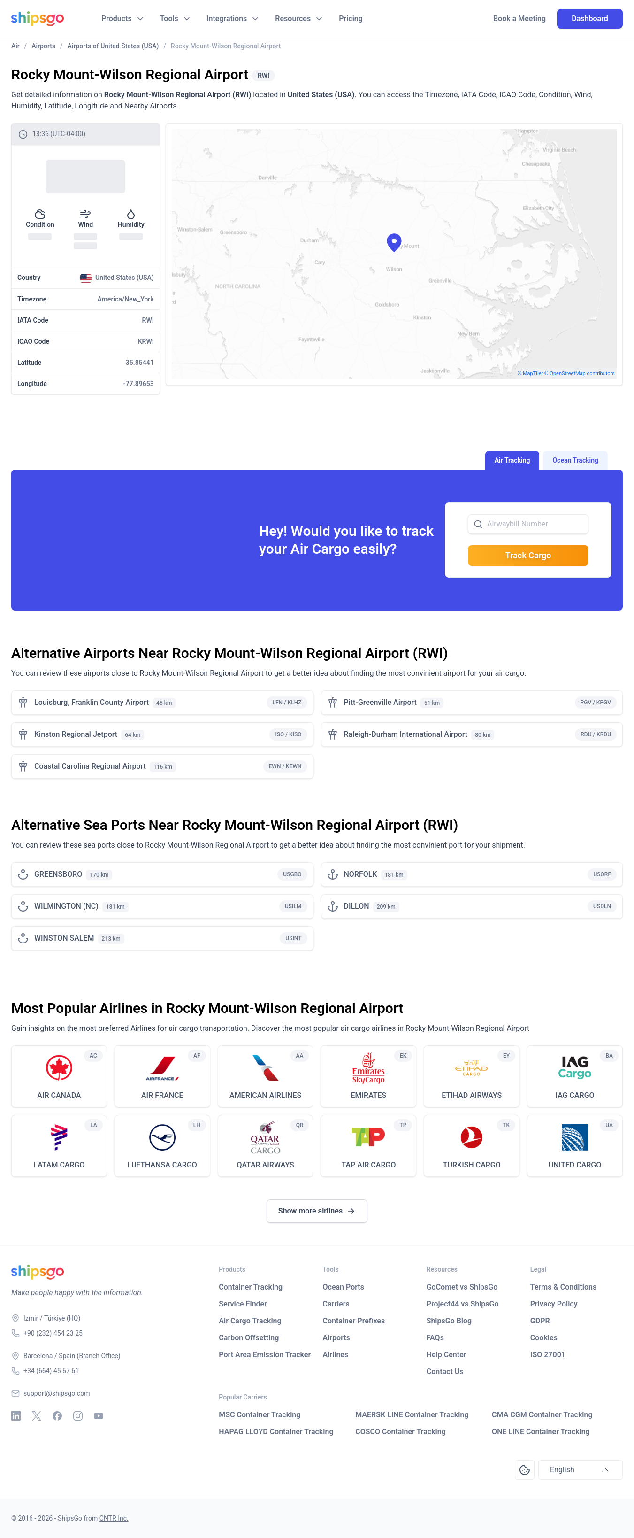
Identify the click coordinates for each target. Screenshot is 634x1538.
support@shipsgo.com (56, 1393)
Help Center (446, 1354)
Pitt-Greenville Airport (380, 702)
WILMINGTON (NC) (66, 906)
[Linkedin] (16, 1416)
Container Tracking (251, 1287)
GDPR (540, 1320)
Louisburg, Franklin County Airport (91, 702)
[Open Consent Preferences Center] (525, 1470)
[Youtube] (98, 1416)
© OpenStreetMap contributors (579, 374)
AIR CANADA (59, 1095)
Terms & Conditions (563, 1287)
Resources (293, 18)
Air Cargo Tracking (250, 1320)
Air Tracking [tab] (512, 460)
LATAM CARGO (58, 1164)
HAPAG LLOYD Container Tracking (276, 1431)
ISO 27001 (547, 1354)
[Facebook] (57, 1416)
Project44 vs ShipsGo (463, 1303)
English (580, 1470)
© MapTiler (530, 374)
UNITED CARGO (575, 1164)
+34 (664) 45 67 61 (51, 1371)
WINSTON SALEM (64, 938)
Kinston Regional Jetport (75, 734)
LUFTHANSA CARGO (162, 1164)
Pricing (351, 18)
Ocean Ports (343, 1287)
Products (116, 18)
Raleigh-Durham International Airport (406, 734)
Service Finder (243, 1303)
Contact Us (445, 1371)
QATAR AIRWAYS (265, 1164)
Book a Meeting (519, 19)
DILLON (356, 906)
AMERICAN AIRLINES (265, 1095)
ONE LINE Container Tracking (541, 1431)
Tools (169, 18)
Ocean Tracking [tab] (575, 460)
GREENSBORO (58, 874)
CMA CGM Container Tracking (542, 1414)
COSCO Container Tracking (400, 1431)
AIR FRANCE (162, 1095)
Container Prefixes (354, 1320)
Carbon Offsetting (249, 1337)
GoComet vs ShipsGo (462, 1287)
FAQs (435, 1337)
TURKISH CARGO (472, 1164)
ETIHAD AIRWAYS (472, 1095)
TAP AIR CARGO (368, 1164)
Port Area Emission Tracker (265, 1354)
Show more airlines (317, 1211)
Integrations (226, 18)
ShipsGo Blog (449, 1320)
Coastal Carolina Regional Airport (90, 766)
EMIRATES (369, 1095)
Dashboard (590, 18)
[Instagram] (78, 1416)
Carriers (336, 1303)
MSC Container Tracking (259, 1414)
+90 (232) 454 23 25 (53, 1333)
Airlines (336, 1354)
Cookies (544, 1337)
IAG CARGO (575, 1095)
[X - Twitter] (36, 1416)
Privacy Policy (554, 1303)
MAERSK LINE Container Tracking (411, 1414)
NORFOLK (360, 874)
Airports (336, 1337)
